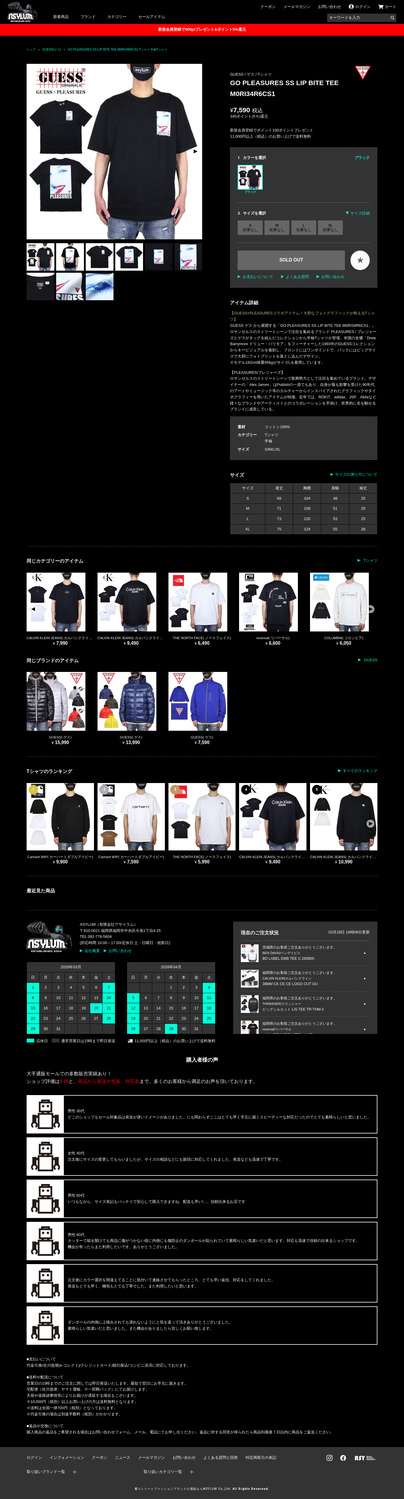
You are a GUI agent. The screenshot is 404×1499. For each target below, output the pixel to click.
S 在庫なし (250, 228)
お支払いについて (258, 277)
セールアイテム (151, 16)
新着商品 (61, 16)
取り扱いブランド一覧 (46, 1471)
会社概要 (92, 951)
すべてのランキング (360, 771)
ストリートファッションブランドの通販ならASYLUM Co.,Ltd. (184, 1489)
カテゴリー (116, 16)
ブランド (88, 16)
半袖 (268, 441)
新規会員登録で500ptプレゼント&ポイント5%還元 (202, 29)
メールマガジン (296, 6)
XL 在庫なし (330, 228)
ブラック (250, 179)
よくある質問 (297, 277)
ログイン (34, 1457)
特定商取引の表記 (261, 1457)
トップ (31, 49)
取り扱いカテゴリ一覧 (163, 1471)
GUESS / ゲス (242, 74)
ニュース (122, 1457)
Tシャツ (265, 74)
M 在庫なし (277, 228)
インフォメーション (67, 1457)
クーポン (268, 6)
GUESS (370, 660)
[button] (195, 151)
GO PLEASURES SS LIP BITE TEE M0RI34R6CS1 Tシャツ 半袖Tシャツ (117, 49)
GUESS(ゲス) (51, 49)
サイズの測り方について (356, 474)
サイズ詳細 (360, 213)
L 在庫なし (303, 228)
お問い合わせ (329, 6)
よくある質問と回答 (220, 1457)
